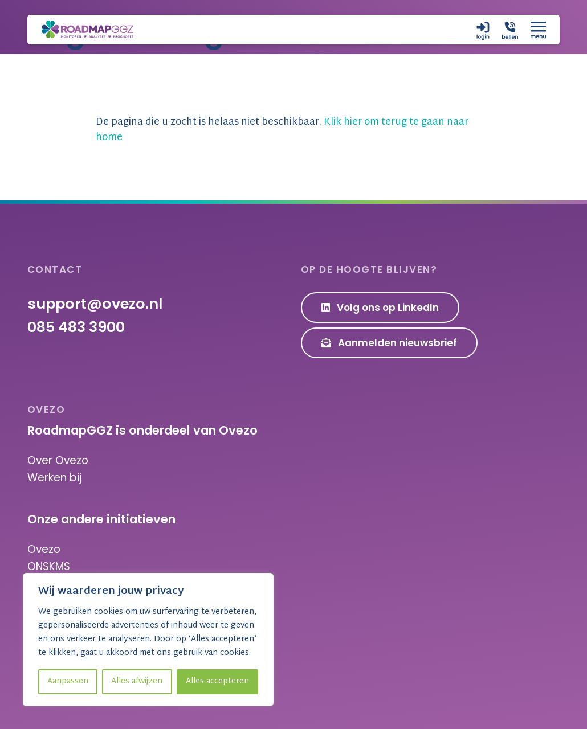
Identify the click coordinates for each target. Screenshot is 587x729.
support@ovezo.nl (94, 303)
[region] (148, 639)
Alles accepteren (217, 681)
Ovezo (43, 549)
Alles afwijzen (136, 681)
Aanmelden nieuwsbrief (389, 343)
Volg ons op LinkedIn (380, 307)
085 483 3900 (76, 327)
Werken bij (54, 477)
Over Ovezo (57, 460)
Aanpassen (67, 681)
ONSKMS (48, 566)
